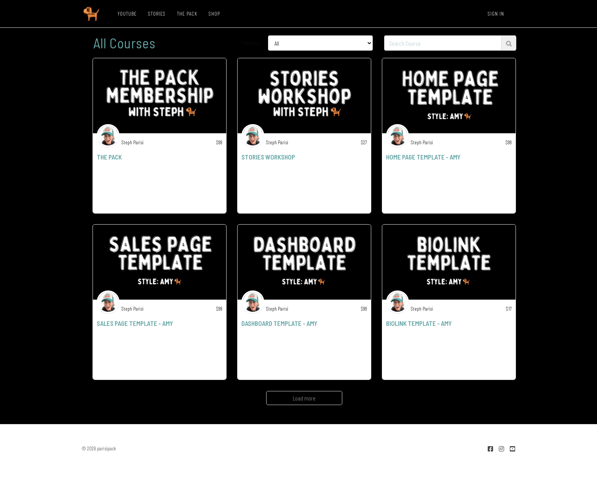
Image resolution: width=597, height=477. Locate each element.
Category (250, 42)
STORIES (157, 13)
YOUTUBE (127, 13)
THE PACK (187, 13)
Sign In (496, 13)
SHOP (214, 13)
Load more (304, 398)
